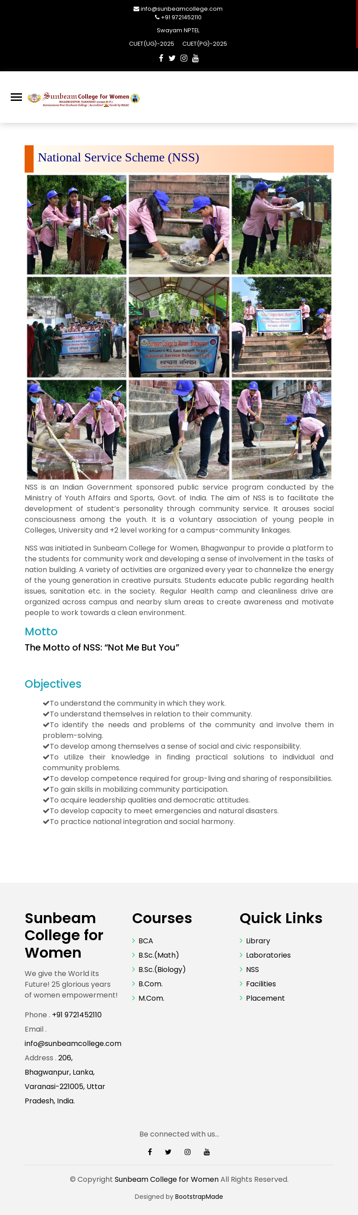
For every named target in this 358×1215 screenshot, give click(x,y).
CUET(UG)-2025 (152, 44)
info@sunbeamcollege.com (73, 1043)
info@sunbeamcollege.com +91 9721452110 (182, 13)
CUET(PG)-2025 (204, 44)
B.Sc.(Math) (158, 955)
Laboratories (268, 955)
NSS (252, 969)
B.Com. (150, 984)
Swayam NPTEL (178, 30)
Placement (265, 998)
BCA (145, 941)
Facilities (261, 984)
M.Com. (151, 998)
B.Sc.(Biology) (162, 969)
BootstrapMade (199, 1196)
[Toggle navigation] (16, 97)
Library (258, 941)
